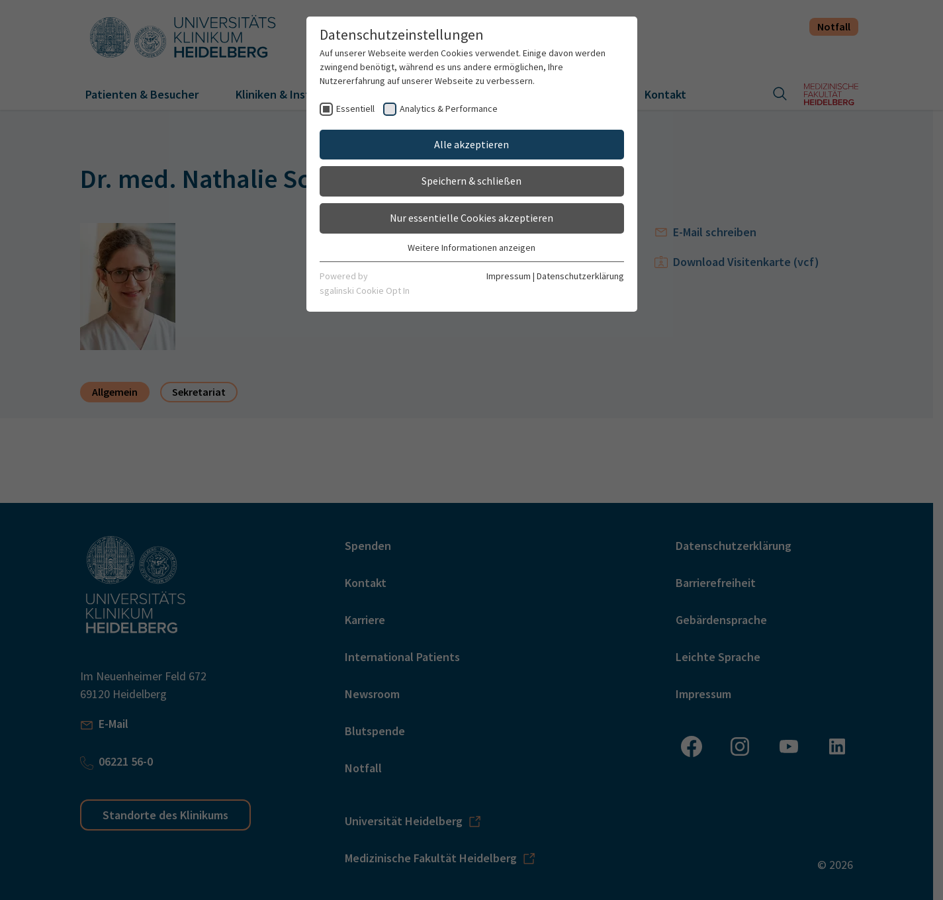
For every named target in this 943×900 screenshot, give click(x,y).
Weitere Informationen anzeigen (471, 247)
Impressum (508, 276)
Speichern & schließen (471, 180)
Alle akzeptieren (471, 144)
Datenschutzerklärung (580, 276)
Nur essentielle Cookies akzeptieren (471, 217)
